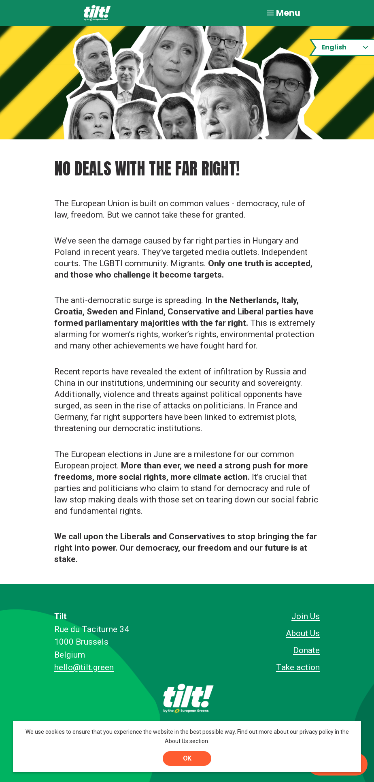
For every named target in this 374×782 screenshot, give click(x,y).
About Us (303, 633)
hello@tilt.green (84, 667)
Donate (306, 650)
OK (187, 758)
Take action (298, 667)
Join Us (305, 616)
